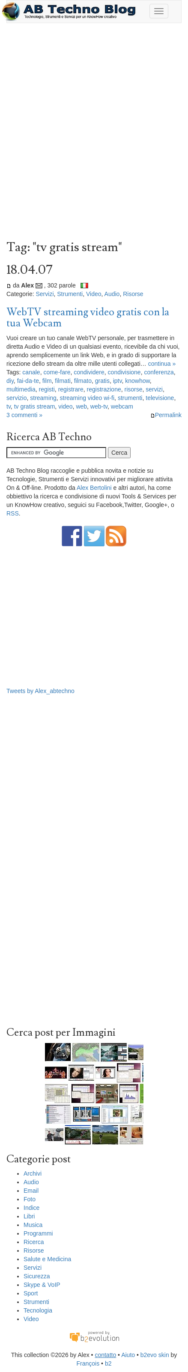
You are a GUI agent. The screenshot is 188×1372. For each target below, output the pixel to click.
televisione (160, 397)
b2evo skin (154, 1354)
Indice (31, 1207)
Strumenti (70, 293)
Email (31, 1190)
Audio (112, 293)
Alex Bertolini (94, 487)
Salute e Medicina (47, 1259)
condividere (89, 372)
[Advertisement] (94, 134)
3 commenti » (24, 415)
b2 (108, 1363)
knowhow (137, 380)
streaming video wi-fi (87, 397)
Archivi (33, 1173)
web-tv (98, 406)
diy (10, 380)
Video (93, 293)
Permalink (166, 415)
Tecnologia (38, 1310)
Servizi (45, 293)
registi (46, 389)
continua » (162, 363)
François (88, 1363)
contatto (105, 1354)
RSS (12, 513)
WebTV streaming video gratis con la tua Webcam (87, 317)
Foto (30, 1199)
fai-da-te (28, 380)
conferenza (158, 372)
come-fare (56, 372)
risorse (133, 389)
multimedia (21, 389)
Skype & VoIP (42, 1284)
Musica (33, 1224)
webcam (122, 406)
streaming (43, 397)
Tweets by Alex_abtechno (40, 690)
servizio (16, 397)
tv (8, 406)
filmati (63, 380)
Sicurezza (37, 1276)
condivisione (124, 372)
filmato (83, 380)
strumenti (130, 397)
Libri (29, 1216)
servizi (154, 389)
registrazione (104, 389)
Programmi (38, 1233)
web (81, 406)
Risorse (133, 293)
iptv (117, 380)
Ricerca (34, 1242)
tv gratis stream (34, 406)
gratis (102, 380)
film (47, 380)
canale (31, 372)
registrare (71, 389)
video (65, 406)
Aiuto (128, 1354)
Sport (31, 1293)
